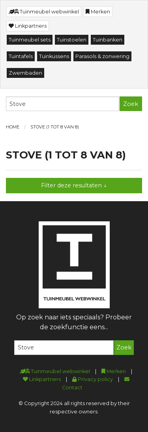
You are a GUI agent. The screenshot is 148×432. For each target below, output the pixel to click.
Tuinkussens (54, 56)
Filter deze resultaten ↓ (74, 185)
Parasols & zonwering (102, 56)
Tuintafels (21, 56)
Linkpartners (28, 26)
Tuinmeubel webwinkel (44, 12)
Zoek (130, 104)
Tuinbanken (107, 40)
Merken (98, 12)
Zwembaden (25, 73)
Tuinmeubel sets (30, 40)
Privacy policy (92, 379)
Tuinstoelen (71, 40)
